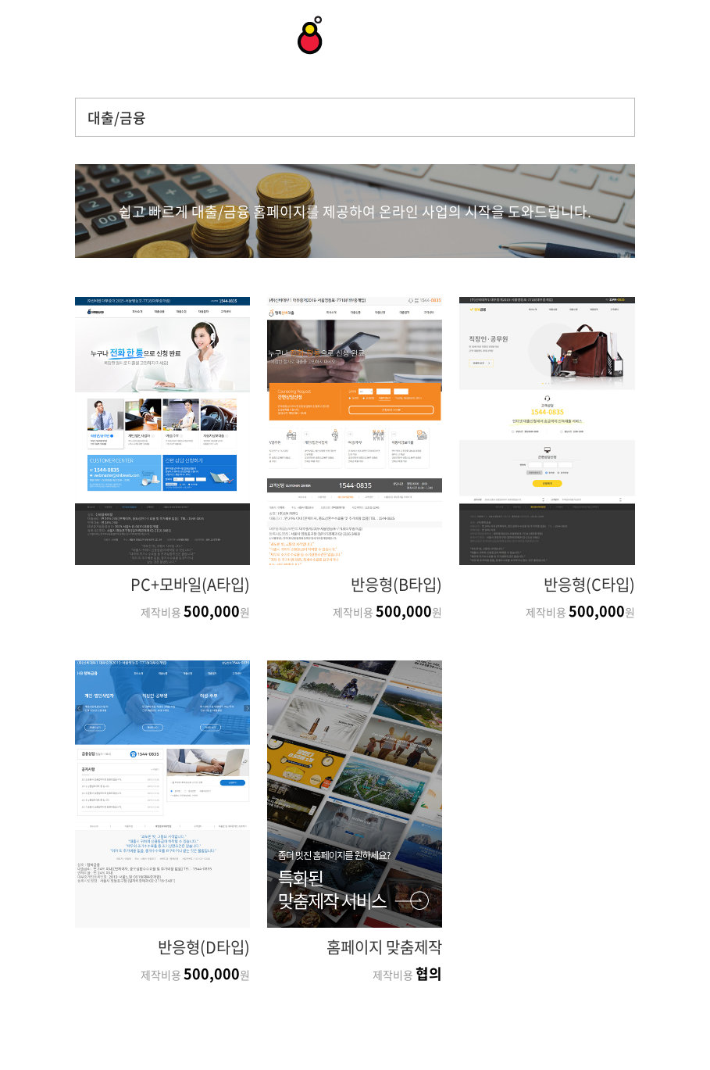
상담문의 (35, 36)
